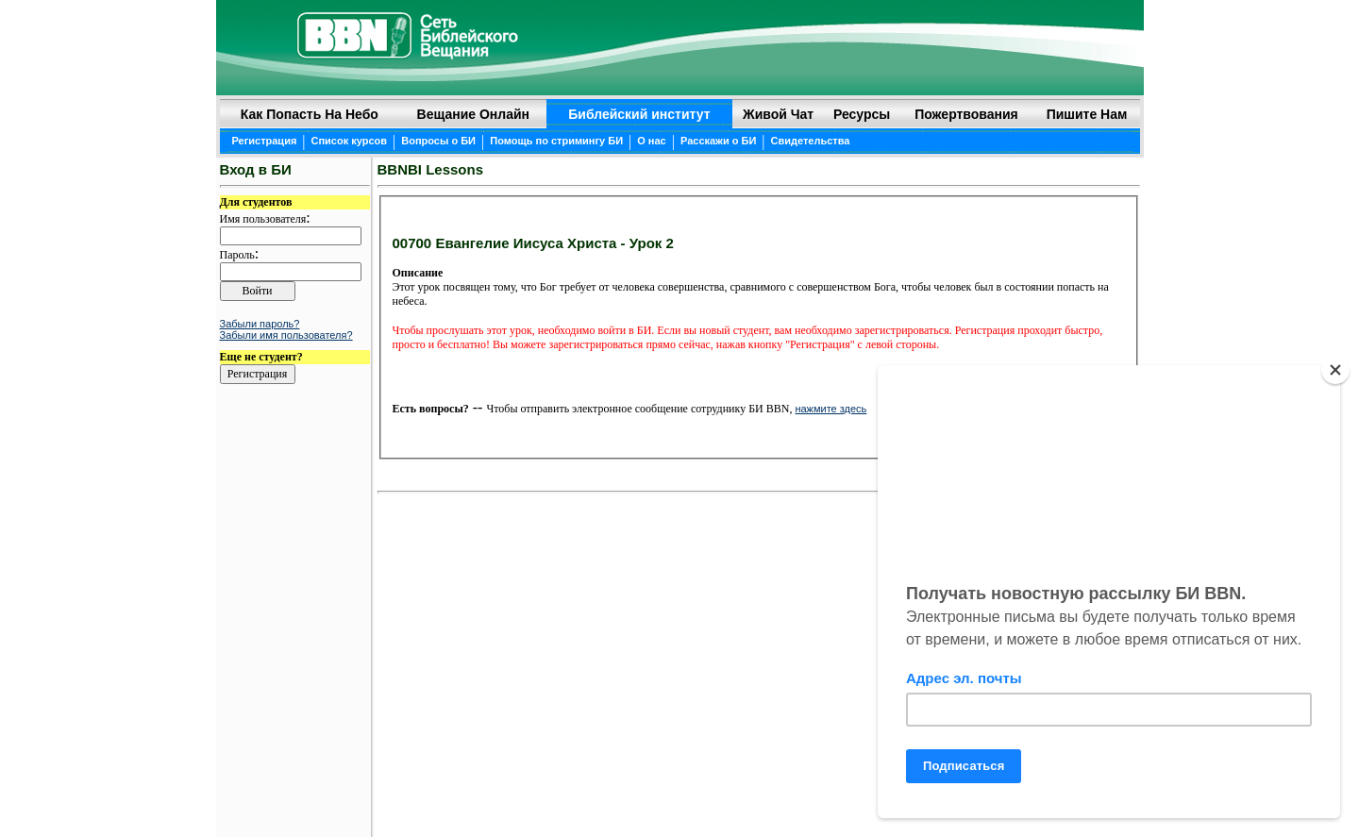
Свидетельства (810, 140)
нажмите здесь (830, 408)
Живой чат (778, 114)
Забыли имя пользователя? (286, 335)
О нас (651, 140)
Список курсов (349, 140)
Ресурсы (861, 114)
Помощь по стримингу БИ (556, 140)
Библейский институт (639, 114)
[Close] (1335, 370)
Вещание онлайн (473, 114)
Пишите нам (1087, 114)
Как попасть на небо (309, 114)
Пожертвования (966, 114)
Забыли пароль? (260, 323)
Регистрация (264, 140)
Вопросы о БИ (438, 140)
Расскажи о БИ (718, 140)
